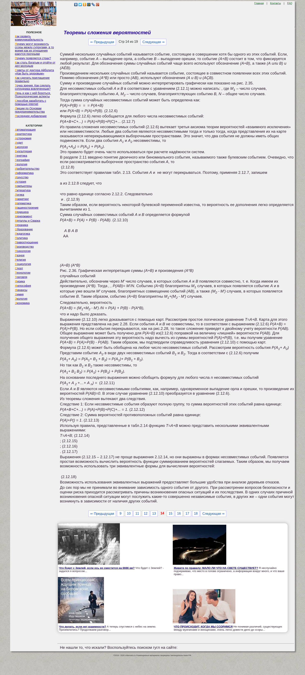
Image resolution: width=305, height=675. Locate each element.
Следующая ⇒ (153, 42)
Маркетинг (22, 199)
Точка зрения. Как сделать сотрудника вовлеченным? (33, 87)
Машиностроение (26, 207)
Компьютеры (23, 186)
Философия (23, 285)
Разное (20, 255)
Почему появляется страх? (33, 58)
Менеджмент (23, 216)
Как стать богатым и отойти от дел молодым (35, 64)
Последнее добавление (31, 116)
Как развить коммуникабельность (29, 38)
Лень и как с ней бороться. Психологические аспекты (33, 94)
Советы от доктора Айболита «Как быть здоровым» (34, 72)
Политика (21, 238)
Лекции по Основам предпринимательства (30, 110)
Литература (23, 190)
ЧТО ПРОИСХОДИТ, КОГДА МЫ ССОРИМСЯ (203, 626)
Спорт (19, 268)
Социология (23, 264)
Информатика (24, 173)
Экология (21, 298)
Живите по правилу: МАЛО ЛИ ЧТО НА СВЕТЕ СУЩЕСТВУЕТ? (216, 568)
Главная (259, 3)
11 (137, 513)
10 (129, 513)
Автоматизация (25, 129)
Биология (21, 147)
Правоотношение (26, 242)
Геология (21, 164)
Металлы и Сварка (27, 220)
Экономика (22, 303)
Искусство (22, 177)
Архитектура (23, 134)
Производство (24, 246)
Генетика (21, 155)
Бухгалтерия (23, 151)
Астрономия (23, 138)
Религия (20, 259)
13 (154, 513)
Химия (19, 294)
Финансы (21, 290)
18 (196, 513)
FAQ (289, 3)
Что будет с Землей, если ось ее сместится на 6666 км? (97, 568)
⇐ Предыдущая (102, 42)
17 (187, 513)
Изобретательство (27, 168)
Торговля (21, 277)
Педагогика (22, 233)
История (20, 181)
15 (170, 513)
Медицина (22, 212)
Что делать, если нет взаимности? (82, 626)
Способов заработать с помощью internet (30, 102)
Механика (21, 225)
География (22, 160)
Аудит (19, 142)
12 (146, 513)
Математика (23, 203)
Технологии (22, 272)
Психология (23, 251)
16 (179, 513)
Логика (19, 194)
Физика (20, 281)
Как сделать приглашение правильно (32, 79)
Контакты (275, 3)
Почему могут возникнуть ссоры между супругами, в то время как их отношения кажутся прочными (34, 49)
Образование (24, 229)
